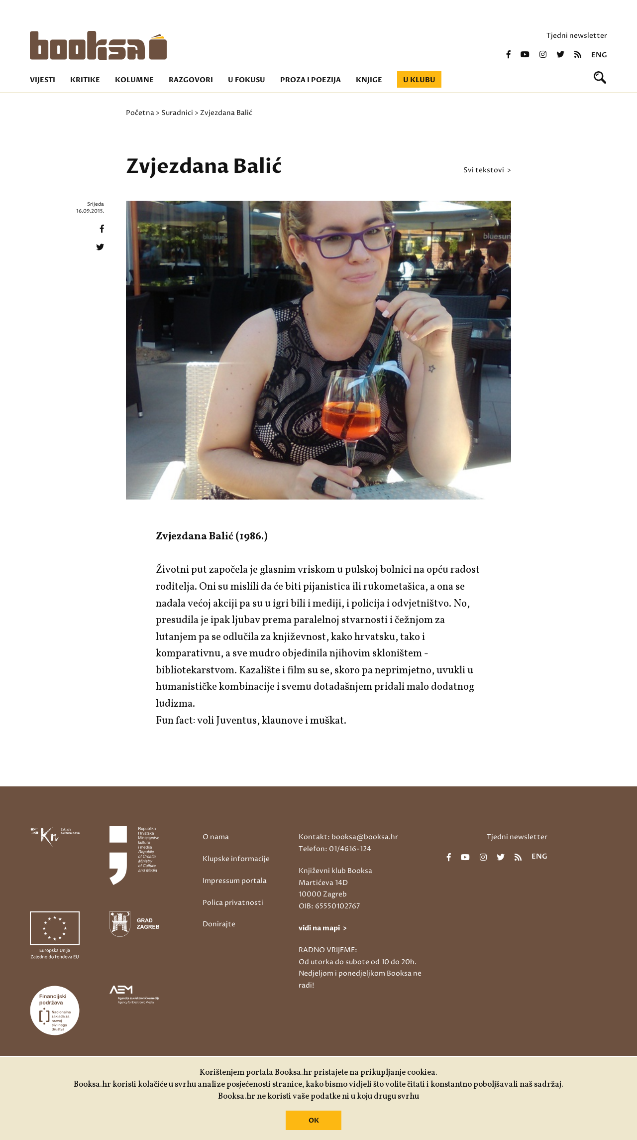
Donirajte (219, 924)
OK (314, 1120)
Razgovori (191, 80)
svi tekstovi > (487, 170)
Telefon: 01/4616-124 (335, 849)
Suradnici (177, 113)
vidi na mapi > (323, 928)
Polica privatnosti (233, 902)
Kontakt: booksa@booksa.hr (348, 837)
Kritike (85, 80)
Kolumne (134, 80)
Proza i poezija (310, 80)
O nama (216, 837)
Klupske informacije (236, 859)
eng (599, 55)
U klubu (419, 80)
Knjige (369, 80)
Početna (140, 113)
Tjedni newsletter (576, 35)
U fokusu (246, 80)
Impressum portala (235, 881)
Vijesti (42, 80)
